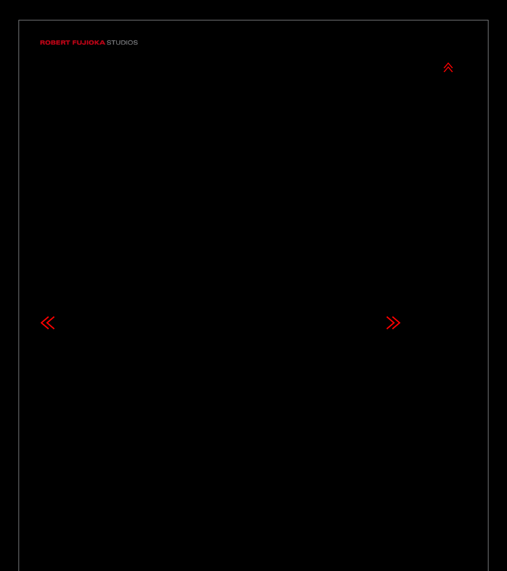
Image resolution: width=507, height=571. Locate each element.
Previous (47, 276)
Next (393, 276)
